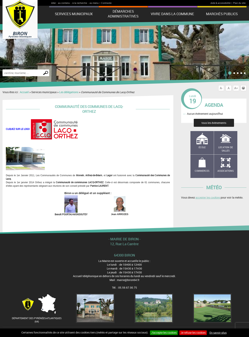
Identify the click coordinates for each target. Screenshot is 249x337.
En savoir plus (218, 332)
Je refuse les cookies (193, 332)
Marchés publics (222, 13)
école (202, 147)
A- (221, 88)
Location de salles (225, 149)
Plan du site (239, 2)
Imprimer (244, 88)
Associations (225, 170)
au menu (94, 2)
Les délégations (68, 92)
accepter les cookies (208, 197)
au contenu (64, 2)
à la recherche (79, 2)
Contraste (106, 2)
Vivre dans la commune (172, 13)
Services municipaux (74, 13)
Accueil (24, 92)
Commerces (202, 170)
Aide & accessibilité (220, 2)
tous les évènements (214, 123)
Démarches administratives (123, 13)
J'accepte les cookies (164, 332)
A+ (236, 88)
